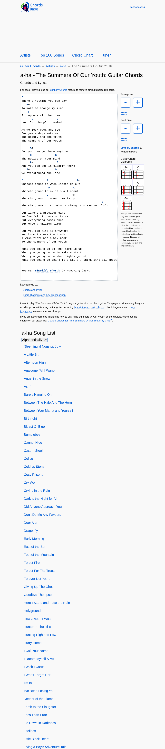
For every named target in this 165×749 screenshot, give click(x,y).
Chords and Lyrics (32, 289)
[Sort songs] (34, 340)
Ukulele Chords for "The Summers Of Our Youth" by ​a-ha (79, 320)
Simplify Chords (58, 89)
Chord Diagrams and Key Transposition (44, 295)
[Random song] (137, 7)
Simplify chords (130, 149)
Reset (124, 113)
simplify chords (47, 271)
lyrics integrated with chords (89, 307)
